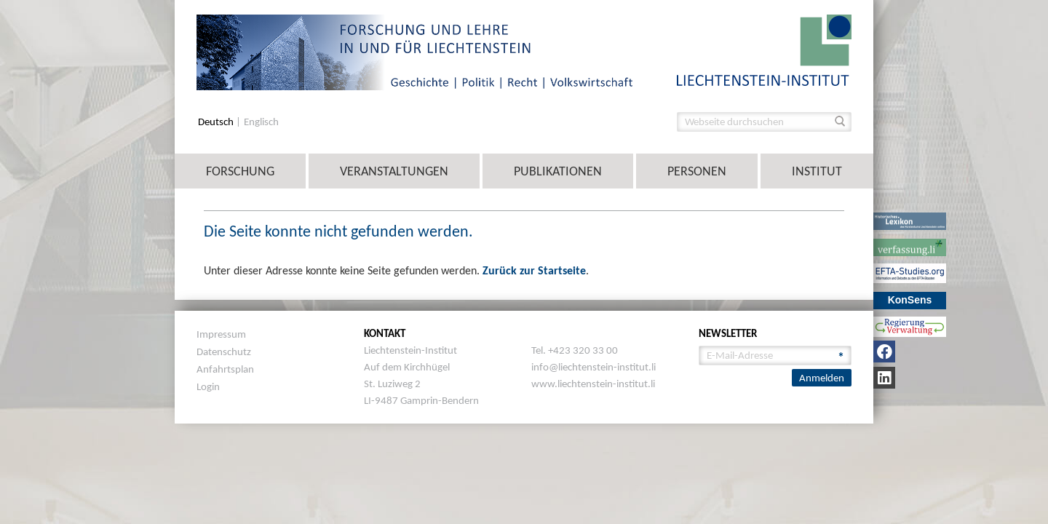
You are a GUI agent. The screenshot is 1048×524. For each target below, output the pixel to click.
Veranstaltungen (394, 171)
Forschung (240, 171)
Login (208, 386)
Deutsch (217, 121)
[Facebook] (884, 351)
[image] (764, 49)
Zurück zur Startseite (534, 270)
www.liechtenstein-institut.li (593, 383)
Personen (696, 171)
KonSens (910, 300)
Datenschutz (223, 351)
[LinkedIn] (884, 378)
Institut (817, 171)
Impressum (221, 334)
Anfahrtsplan (225, 369)
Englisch (261, 121)
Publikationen (558, 171)
